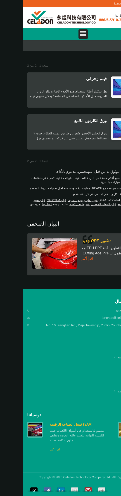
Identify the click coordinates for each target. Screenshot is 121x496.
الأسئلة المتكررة (105, 391)
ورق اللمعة (101, 204)
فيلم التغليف (52, 200)
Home (112, 45)
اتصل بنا (25, 204)
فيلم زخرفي (74, 78)
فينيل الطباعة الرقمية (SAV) (48, 424)
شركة (112, 364)
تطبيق (112, 377)
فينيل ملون (68, 200)
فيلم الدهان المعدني (81, 204)
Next (113, 415)
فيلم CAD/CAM (33, 200)
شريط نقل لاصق (56, 204)
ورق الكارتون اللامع (68, 120)
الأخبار (112, 384)
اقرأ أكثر (64, 258)
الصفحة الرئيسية (105, 357)
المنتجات (110, 371)
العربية (109, 3)
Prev (105, 415)
